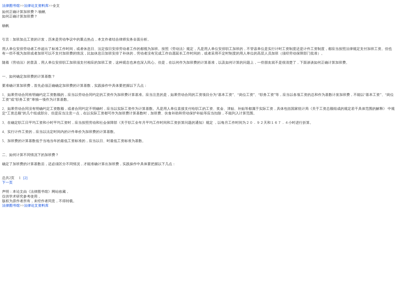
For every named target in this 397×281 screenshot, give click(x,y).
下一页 (7, 182)
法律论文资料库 (36, 6)
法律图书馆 (11, 6)
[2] (25, 178)
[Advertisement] (154, 243)
